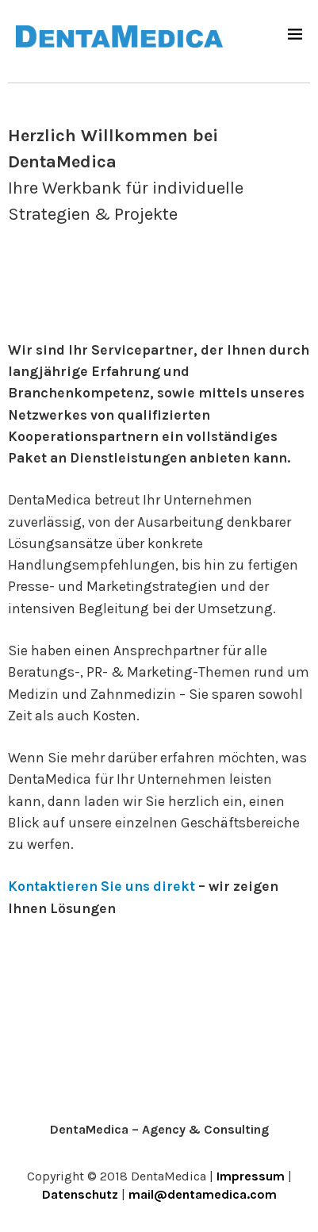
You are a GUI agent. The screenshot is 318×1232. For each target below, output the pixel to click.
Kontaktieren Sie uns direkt (101, 886)
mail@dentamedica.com (202, 1194)
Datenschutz (80, 1194)
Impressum (250, 1176)
